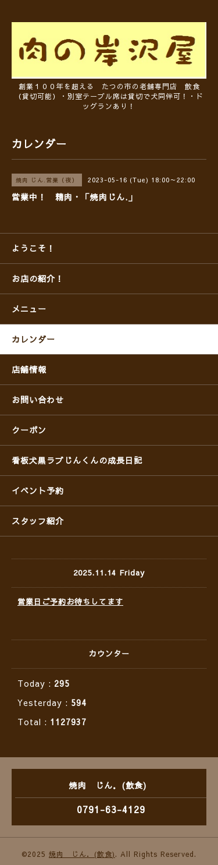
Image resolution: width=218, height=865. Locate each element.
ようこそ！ (33, 248)
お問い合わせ (38, 399)
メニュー (29, 309)
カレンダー (33, 339)
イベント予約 (38, 490)
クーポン (29, 430)
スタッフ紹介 (38, 521)
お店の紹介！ (38, 278)
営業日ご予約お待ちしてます (70, 601)
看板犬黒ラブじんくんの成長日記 (77, 460)
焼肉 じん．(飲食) (82, 854)
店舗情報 (29, 369)
